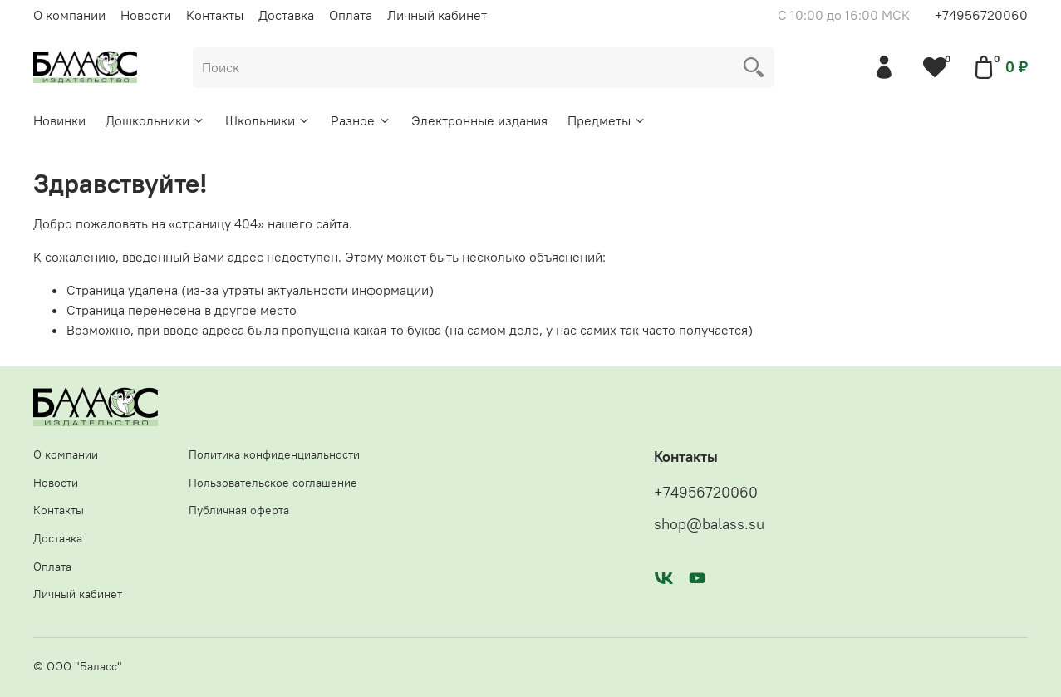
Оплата (350, 15)
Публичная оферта (239, 510)
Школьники (268, 120)
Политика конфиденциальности (274, 454)
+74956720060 (981, 15)
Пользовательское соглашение (273, 482)
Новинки (59, 120)
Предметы (606, 120)
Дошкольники (155, 120)
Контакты (214, 15)
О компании (69, 15)
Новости (145, 15)
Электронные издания (479, 120)
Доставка (286, 15)
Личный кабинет (437, 15)
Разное (361, 120)
